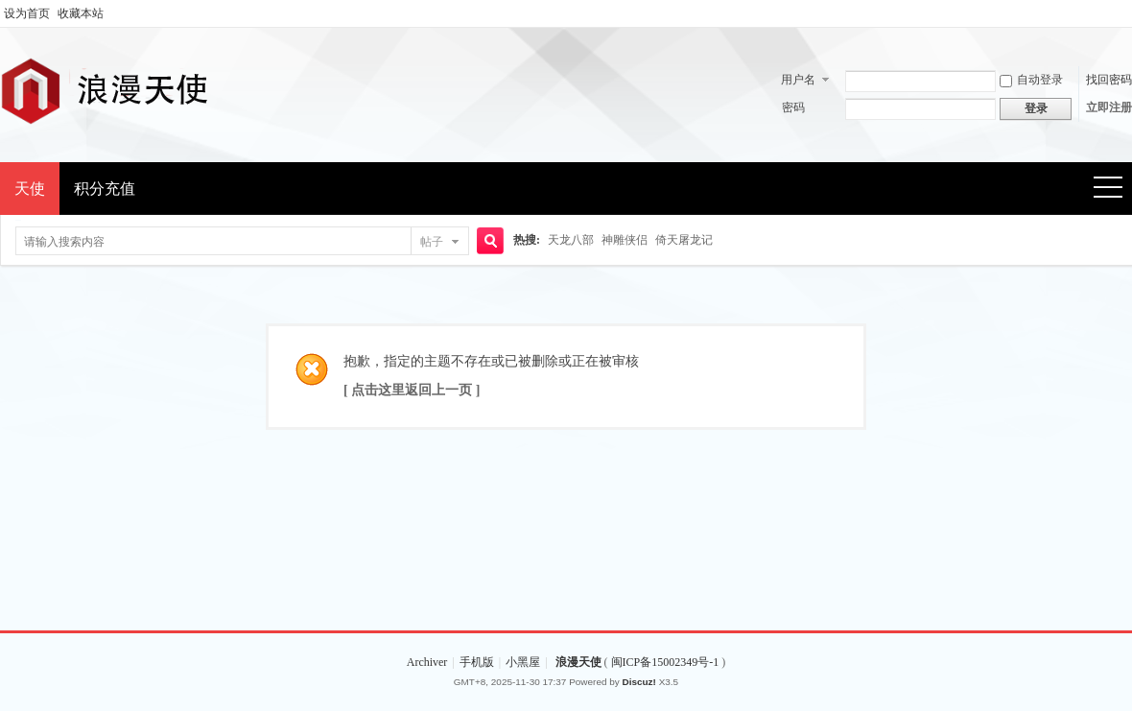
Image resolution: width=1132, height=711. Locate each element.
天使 (29, 188)
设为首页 (27, 13)
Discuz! (639, 681)
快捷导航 (1114, 189)
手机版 (477, 662)
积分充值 (104, 188)
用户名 (798, 79)
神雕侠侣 (624, 240)
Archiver (427, 662)
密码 (793, 107)
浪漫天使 (578, 662)
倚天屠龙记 (684, 240)
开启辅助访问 (1127, 13)
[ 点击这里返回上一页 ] (411, 390)
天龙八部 (571, 240)
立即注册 (1109, 107)
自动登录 (1031, 79)
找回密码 (1109, 79)
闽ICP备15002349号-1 (666, 662)
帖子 (431, 242)
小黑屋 (523, 662)
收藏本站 (81, 13)
